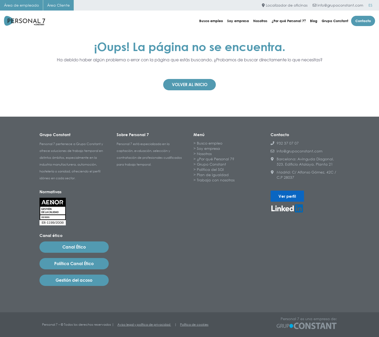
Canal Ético (74, 247)
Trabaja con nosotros (216, 180)
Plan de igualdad (213, 174)
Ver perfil (287, 196)
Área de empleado (21, 5)
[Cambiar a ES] (370, 5)
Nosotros (260, 21)
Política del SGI (210, 169)
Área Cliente (58, 5)
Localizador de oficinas (284, 5)
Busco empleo (211, 21)
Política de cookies (194, 324)
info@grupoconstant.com (338, 5)
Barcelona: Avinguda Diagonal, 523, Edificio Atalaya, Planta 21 (302, 161)
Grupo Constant (335, 21)
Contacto (363, 21)
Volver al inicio (189, 84)
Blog (313, 21)
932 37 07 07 (285, 143)
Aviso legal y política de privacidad (144, 324)
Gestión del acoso (74, 280)
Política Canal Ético (74, 263)
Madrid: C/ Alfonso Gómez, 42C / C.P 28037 (303, 175)
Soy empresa (238, 21)
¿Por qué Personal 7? (289, 21)
